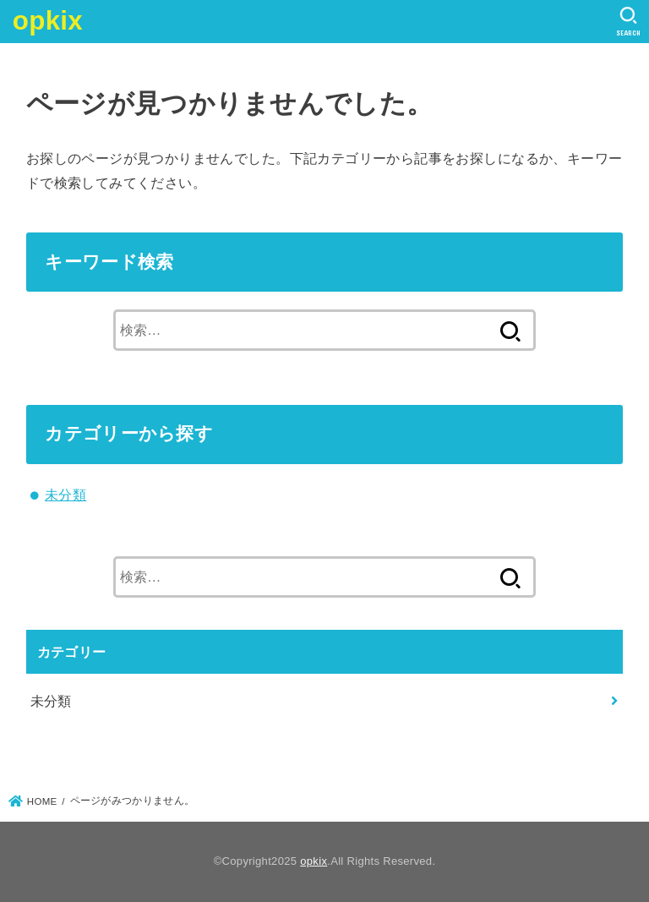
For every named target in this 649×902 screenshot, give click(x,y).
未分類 (65, 494)
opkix (48, 21)
